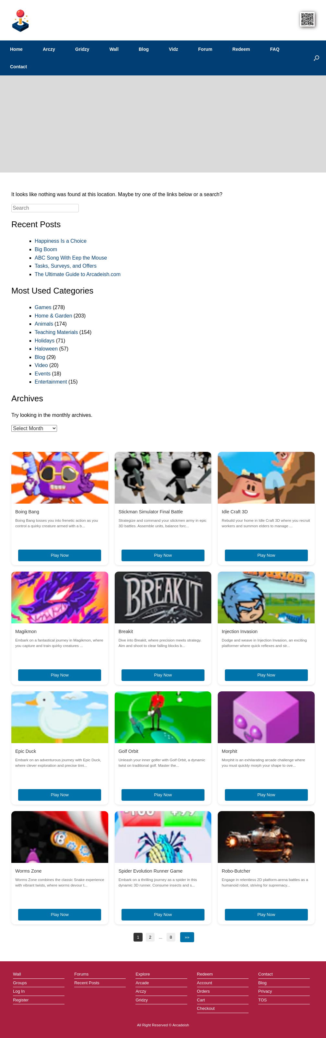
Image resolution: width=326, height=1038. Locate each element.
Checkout (206, 1008)
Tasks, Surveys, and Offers (66, 266)
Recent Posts (86, 982)
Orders (203, 991)
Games (43, 307)
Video (41, 365)
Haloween (46, 349)
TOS (262, 1000)
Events (43, 373)
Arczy (49, 49)
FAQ (275, 49)
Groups (20, 982)
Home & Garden (53, 315)
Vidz (173, 49)
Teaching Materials (56, 332)
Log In (19, 991)
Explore (142, 974)
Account (204, 982)
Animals (44, 324)
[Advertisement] (163, 124)
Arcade (142, 982)
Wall (114, 49)
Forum (205, 49)
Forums (81, 974)
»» (187, 937)
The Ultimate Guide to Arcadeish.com (78, 274)
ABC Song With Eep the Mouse (71, 258)
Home (16, 49)
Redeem (241, 49)
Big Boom (46, 249)
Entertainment (51, 382)
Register (21, 1000)
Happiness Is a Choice (61, 241)
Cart (201, 1000)
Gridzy (82, 49)
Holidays (44, 340)
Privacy (265, 991)
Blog (144, 49)
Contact (18, 66)
